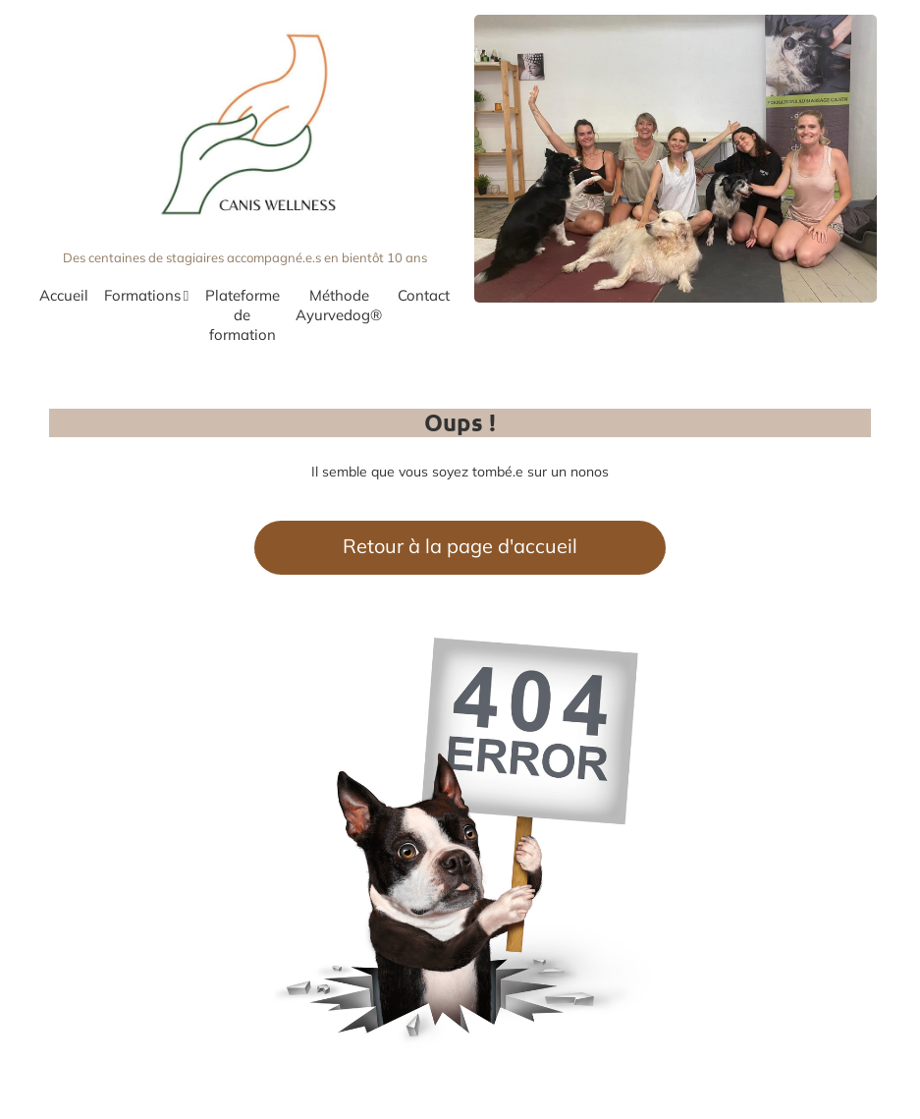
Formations (146, 296)
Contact (424, 295)
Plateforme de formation (242, 315)
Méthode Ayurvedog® (339, 305)
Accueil (63, 295)
